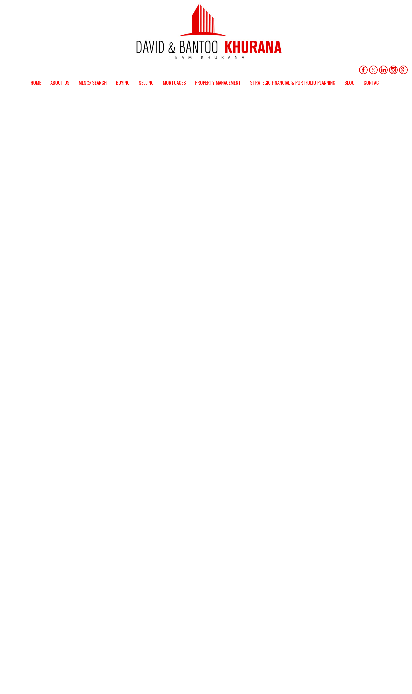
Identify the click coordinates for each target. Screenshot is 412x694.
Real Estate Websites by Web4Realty (329, 649)
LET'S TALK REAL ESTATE (206, 262)
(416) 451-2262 (95, 613)
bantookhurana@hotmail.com (108, 605)
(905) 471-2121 (95, 621)
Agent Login (376, 649)
